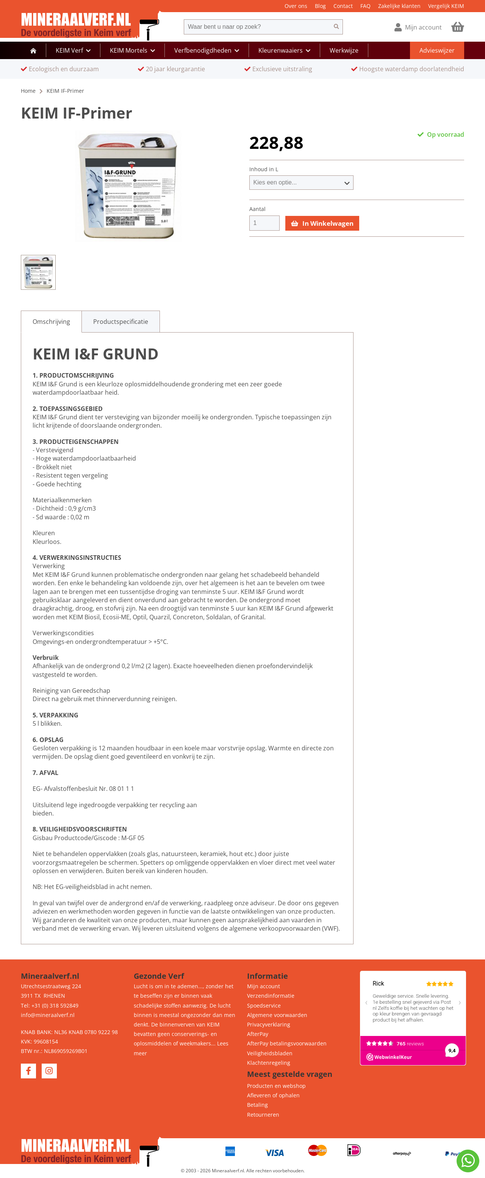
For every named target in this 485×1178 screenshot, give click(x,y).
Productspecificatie (120, 321)
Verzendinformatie (270, 995)
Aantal (257, 209)
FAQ (365, 5)
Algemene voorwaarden (277, 1015)
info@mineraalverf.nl (48, 1015)
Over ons (296, 5)
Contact (343, 5)
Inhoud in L (263, 169)
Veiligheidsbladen (270, 1053)
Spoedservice (264, 1005)
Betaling (257, 1104)
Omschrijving (51, 321)
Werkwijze (344, 50)
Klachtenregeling (268, 1062)
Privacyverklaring (268, 1024)
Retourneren (263, 1114)
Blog (320, 5)
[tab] (51, 322)
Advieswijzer (437, 50)
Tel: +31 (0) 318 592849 (49, 1005)
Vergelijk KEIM (446, 5)
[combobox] (257, 26)
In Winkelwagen (322, 223)
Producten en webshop (276, 1085)
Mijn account (263, 986)
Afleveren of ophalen (273, 1095)
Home (28, 90)
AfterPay (257, 1033)
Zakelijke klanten (399, 5)
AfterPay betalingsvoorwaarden (287, 1043)
